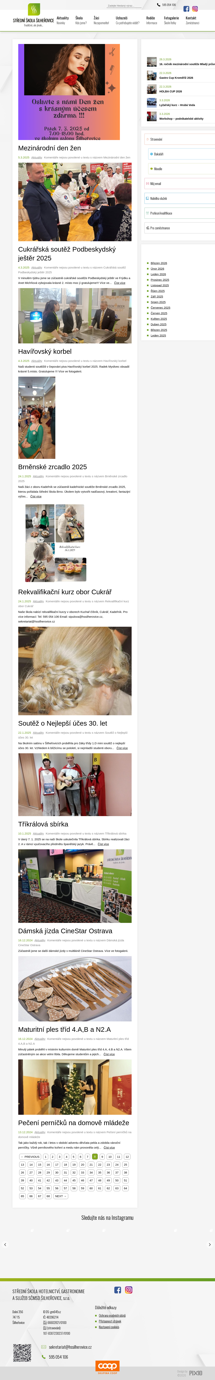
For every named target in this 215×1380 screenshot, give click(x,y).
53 (31, 1188)
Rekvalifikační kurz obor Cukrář (65, 592)
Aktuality (63, 20)
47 (91, 1180)
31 (65, 1172)
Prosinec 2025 (160, 279)
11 (118, 1156)
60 (91, 1188)
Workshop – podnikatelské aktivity (181, 118)
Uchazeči (127, 20)
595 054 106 (169, 4)
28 (39, 1172)
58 (74, 1188)
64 (125, 1188)
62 (108, 1188)
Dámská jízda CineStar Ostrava (65, 931)
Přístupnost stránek (110, 1321)
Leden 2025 (158, 335)
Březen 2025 (159, 330)
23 (108, 1164)
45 (74, 1180)
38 (125, 1172)
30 (56, 1172)
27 (31, 1172)
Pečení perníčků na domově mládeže (73, 1122)
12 (127, 1156)
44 (65, 1180)
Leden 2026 (158, 274)
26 (22, 1172)
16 (48, 1164)
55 (48, 1188)
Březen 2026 (159, 263)
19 (74, 1164)
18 (65, 1164)
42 (48, 1180)
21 (91, 1164)
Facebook (186, 9)
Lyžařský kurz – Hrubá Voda (177, 105)
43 (56, 1180)
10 (110, 1156)
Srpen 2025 (158, 302)
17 (56, 1164)
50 (117, 1180)
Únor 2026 (157, 268)
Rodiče (151, 20)
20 (82, 1164)
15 (39, 1164)
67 (39, 1196)
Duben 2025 (159, 324)
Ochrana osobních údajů (112, 1315)
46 (82, 1180)
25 (125, 1164)
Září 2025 (157, 296)
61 (99, 1188)
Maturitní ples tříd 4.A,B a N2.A (64, 1029)
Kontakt (192, 20)
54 (39, 1188)
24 (117, 1164)
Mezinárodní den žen (49, 148)
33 (82, 1172)
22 (99, 1164)
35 (99, 1172)
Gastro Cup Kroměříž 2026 (176, 77)
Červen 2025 (159, 313)
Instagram (195, 9)
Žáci (101, 20)
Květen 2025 (159, 318)
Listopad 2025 (160, 285)
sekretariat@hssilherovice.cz (70, 1347)
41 (39, 1180)
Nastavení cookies (109, 1326)
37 (117, 1172)
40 (31, 1180)
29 (48, 1172)
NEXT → (60, 1196)
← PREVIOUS (30, 1156)
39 (22, 1180)
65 (22, 1196)
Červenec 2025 (160, 307)
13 (22, 1164)
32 (74, 1172)
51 (125, 1180)
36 (108, 1172)
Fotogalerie (171, 20)
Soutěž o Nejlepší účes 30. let (62, 723)
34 (91, 1172)
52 (22, 1188)
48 (99, 1180)
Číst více (119, 282)
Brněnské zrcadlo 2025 (52, 467)
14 (31, 1164)
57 (65, 1188)
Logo (33, 17)
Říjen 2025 (158, 291)
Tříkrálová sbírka (43, 824)
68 (48, 1196)
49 (108, 1180)
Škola (81, 20)
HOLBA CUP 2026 (170, 91)
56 (56, 1188)
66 (31, 1196)
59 (82, 1188)
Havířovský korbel (45, 351)
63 (117, 1188)
